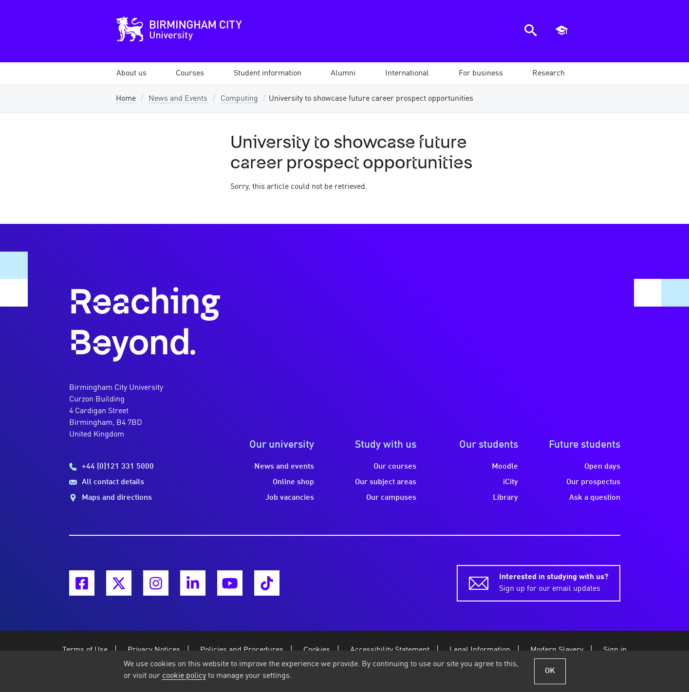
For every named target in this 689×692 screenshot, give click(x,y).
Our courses (394, 467)
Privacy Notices (154, 650)
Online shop (293, 482)
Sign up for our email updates (553, 582)
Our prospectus (593, 482)
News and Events (178, 99)
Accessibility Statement (389, 650)
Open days (602, 467)
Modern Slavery (556, 650)
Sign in (615, 650)
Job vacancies (289, 498)
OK (550, 671)
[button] (131, 73)
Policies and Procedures (241, 650)
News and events (284, 467)
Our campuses (391, 498)
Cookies (316, 650)
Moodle (505, 467)
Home (126, 99)
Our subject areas (385, 482)
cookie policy (184, 676)
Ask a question (594, 498)
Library (505, 498)
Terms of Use (85, 650)
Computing (239, 99)
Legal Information (479, 650)
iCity (510, 482)
